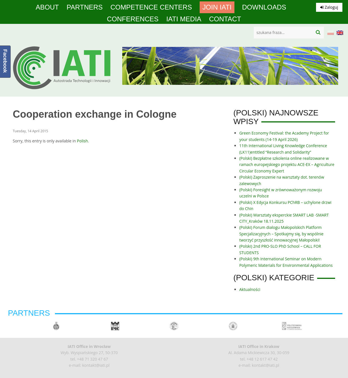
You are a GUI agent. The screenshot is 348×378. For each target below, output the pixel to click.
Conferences (132, 19)
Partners (85, 7)
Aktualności (249, 289)
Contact (225, 19)
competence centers (151, 7)
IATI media (183, 19)
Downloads (264, 7)
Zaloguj (329, 7)
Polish (82, 141)
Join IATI (217, 7)
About (47, 7)
